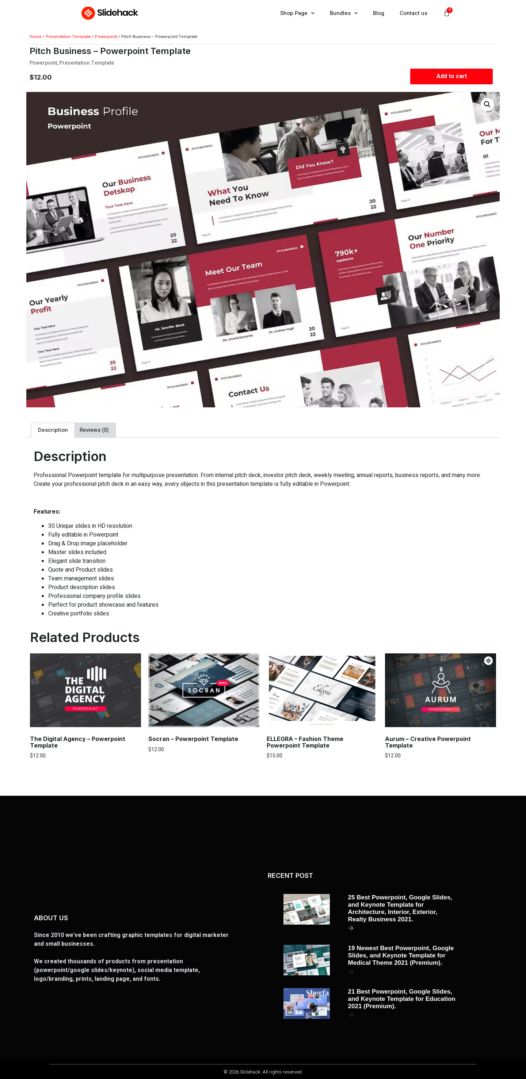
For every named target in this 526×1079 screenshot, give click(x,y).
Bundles (344, 13)
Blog (378, 13)
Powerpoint (106, 37)
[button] (487, 104)
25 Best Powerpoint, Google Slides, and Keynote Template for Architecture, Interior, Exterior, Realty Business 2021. (400, 908)
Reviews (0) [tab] (94, 430)
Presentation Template (68, 37)
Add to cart (451, 76)
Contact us (413, 13)
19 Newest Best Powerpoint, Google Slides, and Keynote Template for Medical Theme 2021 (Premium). (401, 955)
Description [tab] (53, 430)
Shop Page (297, 13)
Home (36, 37)
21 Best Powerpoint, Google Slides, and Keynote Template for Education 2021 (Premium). (402, 999)
